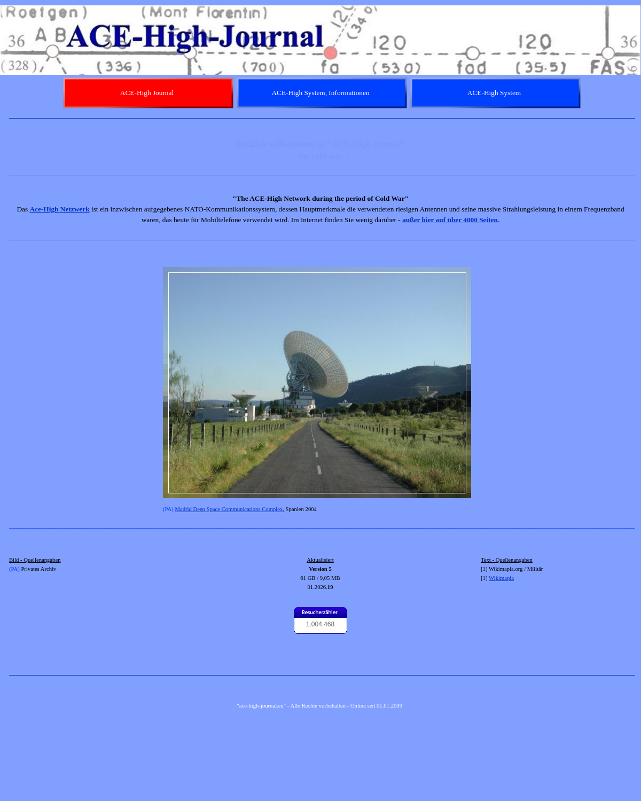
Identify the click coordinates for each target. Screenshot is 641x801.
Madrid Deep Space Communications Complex (229, 509)
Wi (492, 578)
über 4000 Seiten (471, 220)
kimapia (505, 578)
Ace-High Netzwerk (59, 209)
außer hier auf (423, 220)
